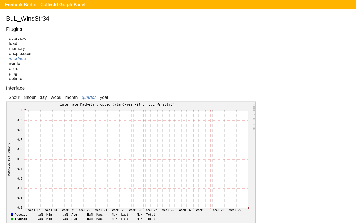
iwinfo (14, 63)
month (71, 97)
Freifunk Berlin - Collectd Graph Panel (45, 4)
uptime (15, 78)
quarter (89, 97)
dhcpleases (20, 53)
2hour (14, 97)
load (13, 43)
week (56, 97)
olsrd (14, 68)
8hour (30, 97)
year (104, 97)
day (43, 97)
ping (13, 73)
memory (17, 48)
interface (17, 58)
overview (17, 38)
